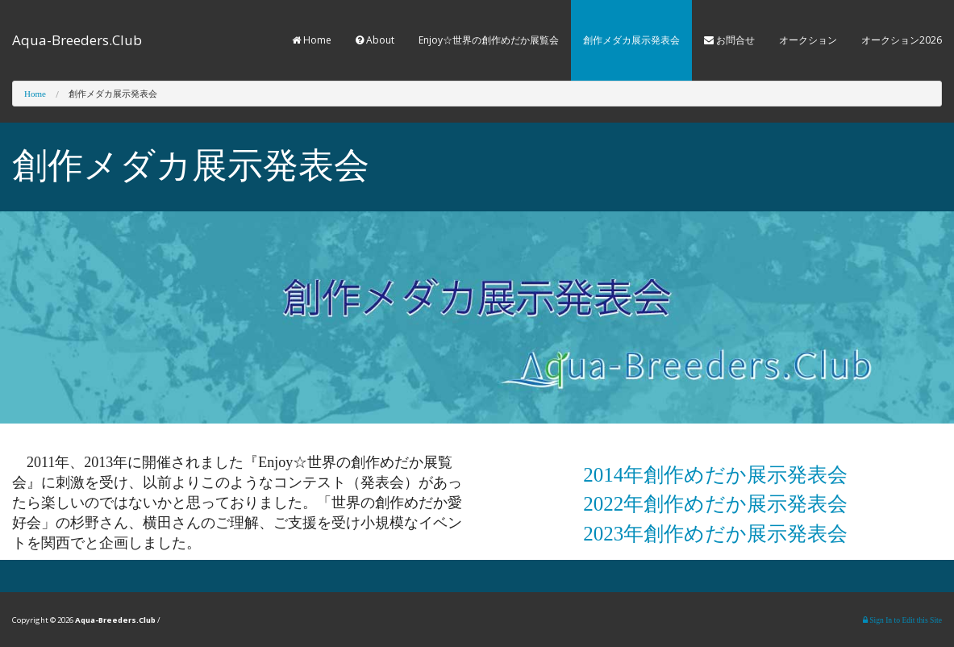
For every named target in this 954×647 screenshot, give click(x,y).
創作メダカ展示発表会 (631, 40)
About (375, 40)
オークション (808, 40)
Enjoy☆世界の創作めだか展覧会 (489, 40)
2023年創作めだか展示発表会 (715, 534)
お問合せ (729, 40)
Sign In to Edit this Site (902, 620)
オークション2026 (901, 40)
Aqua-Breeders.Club (77, 40)
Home (311, 40)
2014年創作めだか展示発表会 (715, 475)
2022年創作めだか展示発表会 (715, 504)
